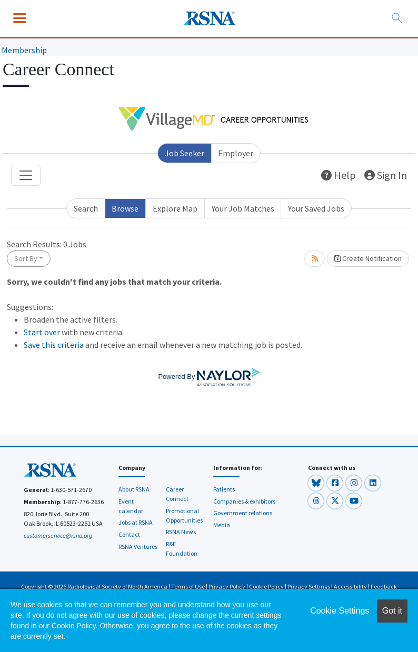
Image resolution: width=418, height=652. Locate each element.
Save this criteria (54, 344)
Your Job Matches (243, 208)
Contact (129, 534)
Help (338, 175)
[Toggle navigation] (26, 175)
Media (221, 525)
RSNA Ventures (137, 546)
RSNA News (181, 532)
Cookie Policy (266, 586)
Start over (42, 332)
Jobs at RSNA (135, 522)
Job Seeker (184, 153)
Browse (125, 208)
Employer (235, 153)
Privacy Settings (308, 586)
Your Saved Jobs (316, 208)
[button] (316, 482)
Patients (224, 489)
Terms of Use (188, 586)
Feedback (384, 586)
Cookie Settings (339, 610)
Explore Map (175, 208)
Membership (24, 50)
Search (86, 208)
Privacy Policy (226, 586)
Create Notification (368, 258)
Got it (392, 610)
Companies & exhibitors (244, 501)
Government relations (242, 513)
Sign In (385, 175)
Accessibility (350, 586)
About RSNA (134, 489)
